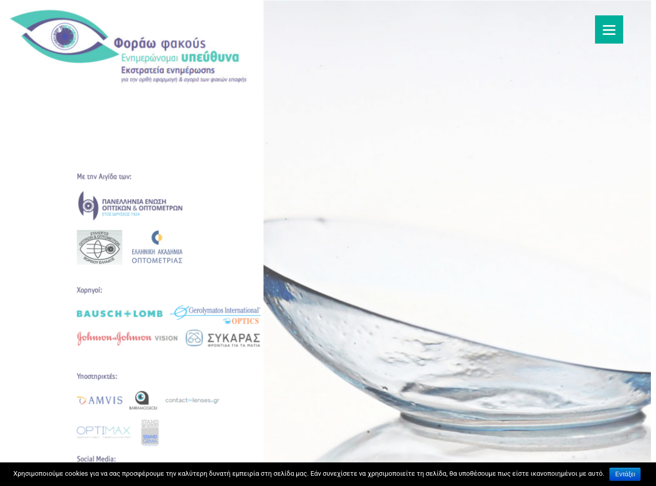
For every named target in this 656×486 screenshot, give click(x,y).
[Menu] (609, 29)
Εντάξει (625, 474)
